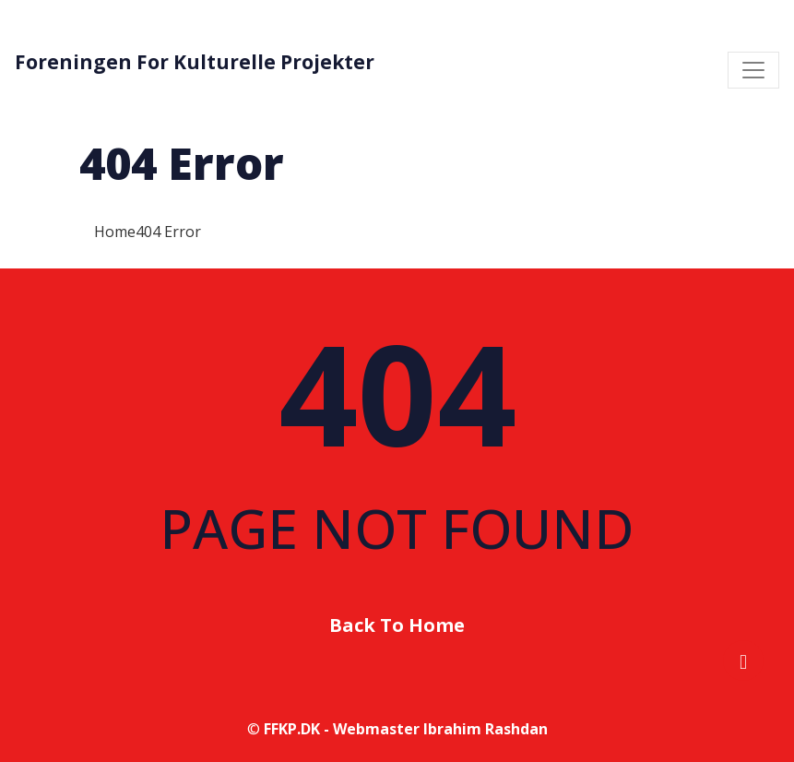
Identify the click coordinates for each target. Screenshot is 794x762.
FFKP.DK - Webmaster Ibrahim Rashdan (406, 729)
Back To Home (397, 625)
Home (115, 231)
